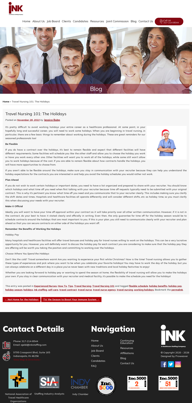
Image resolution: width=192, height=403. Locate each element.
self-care (53, 289)
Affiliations (127, 353)
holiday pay (175, 286)
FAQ (93, 366)
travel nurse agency (104, 289)
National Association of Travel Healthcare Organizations (18, 397)
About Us (38, 21)
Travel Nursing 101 (103, 286)
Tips (70, 286)
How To (62, 286)
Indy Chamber (80, 394)
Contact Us (146, 21)
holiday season (13, 289)
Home (26, 21)
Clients (66, 21)
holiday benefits (158, 286)
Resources (97, 21)
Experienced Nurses (45, 286)
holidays (28, 289)
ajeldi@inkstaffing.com (33, 344)
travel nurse (85, 289)
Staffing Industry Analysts (49, 393)
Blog (134, 21)
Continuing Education (127, 341)
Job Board (53, 21)
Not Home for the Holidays (22, 299)
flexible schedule (138, 286)
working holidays (144, 289)
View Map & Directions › (27, 359)
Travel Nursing (82, 286)
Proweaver (181, 356)
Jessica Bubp (52, 119)
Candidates (80, 21)
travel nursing (125, 289)
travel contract (68, 289)
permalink (177, 289)
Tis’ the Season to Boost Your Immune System (71, 299)
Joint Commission (117, 21)
